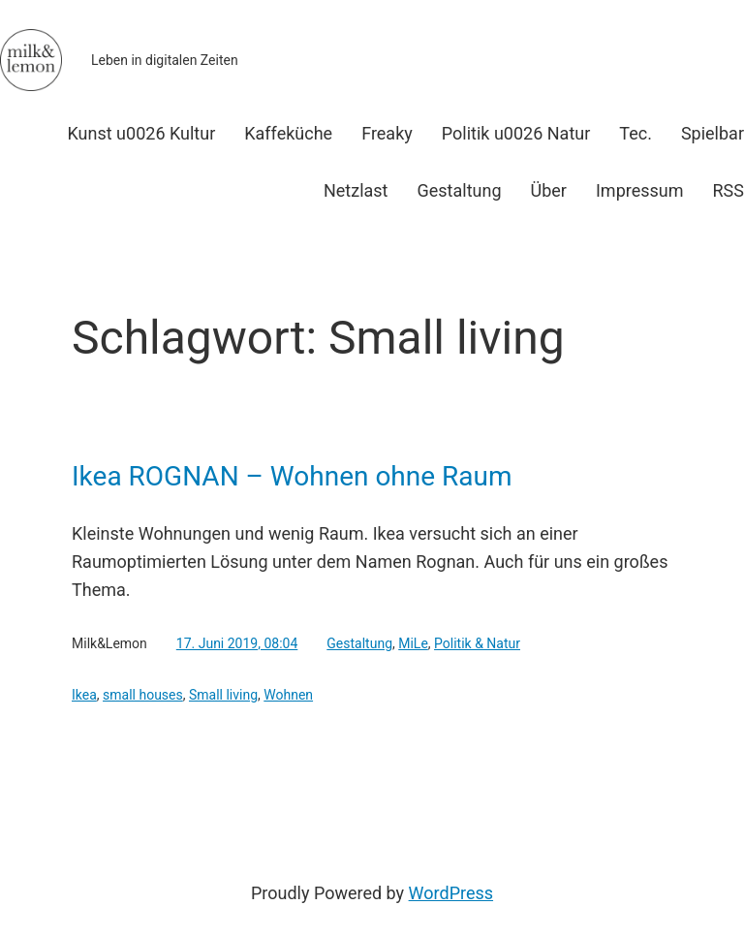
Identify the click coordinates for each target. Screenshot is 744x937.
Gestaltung (359, 643)
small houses (143, 695)
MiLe (413, 643)
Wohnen (288, 695)
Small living (223, 695)
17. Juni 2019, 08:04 (237, 643)
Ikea (84, 695)
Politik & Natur (477, 643)
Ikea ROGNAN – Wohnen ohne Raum (292, 476)
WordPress (451, 893)
